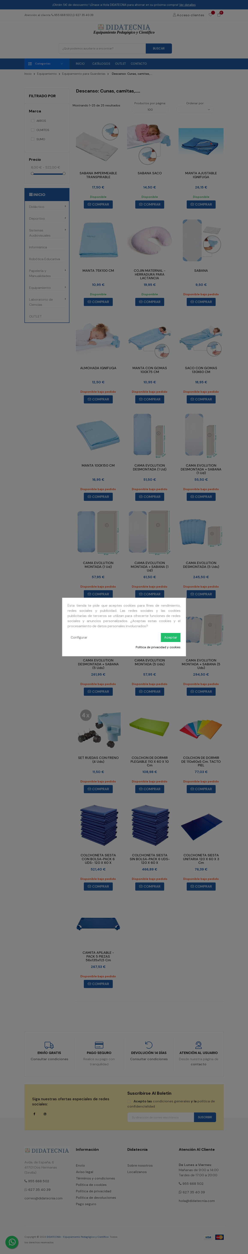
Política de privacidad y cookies (158, 647)
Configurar (79, 637)
